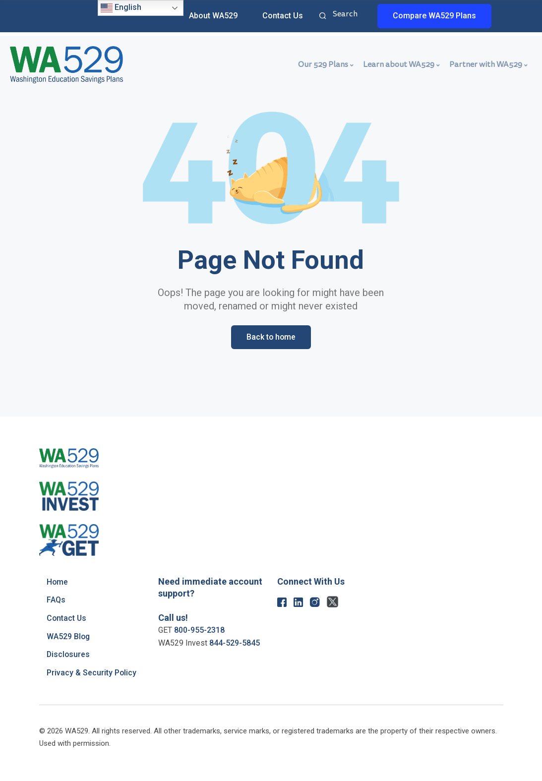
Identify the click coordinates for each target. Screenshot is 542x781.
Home (57, 582)
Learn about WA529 (398, 64)
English (121, 8)
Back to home (271, 337)
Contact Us (282, 15)
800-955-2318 (199, 630)
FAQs (56, 599)
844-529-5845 (234, 643)
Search (323, 16)
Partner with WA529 (485, 64)
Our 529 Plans (323, 64)
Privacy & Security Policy (92, 672)
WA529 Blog (69, 636)
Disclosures (69, 654)
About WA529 (213, 15)
